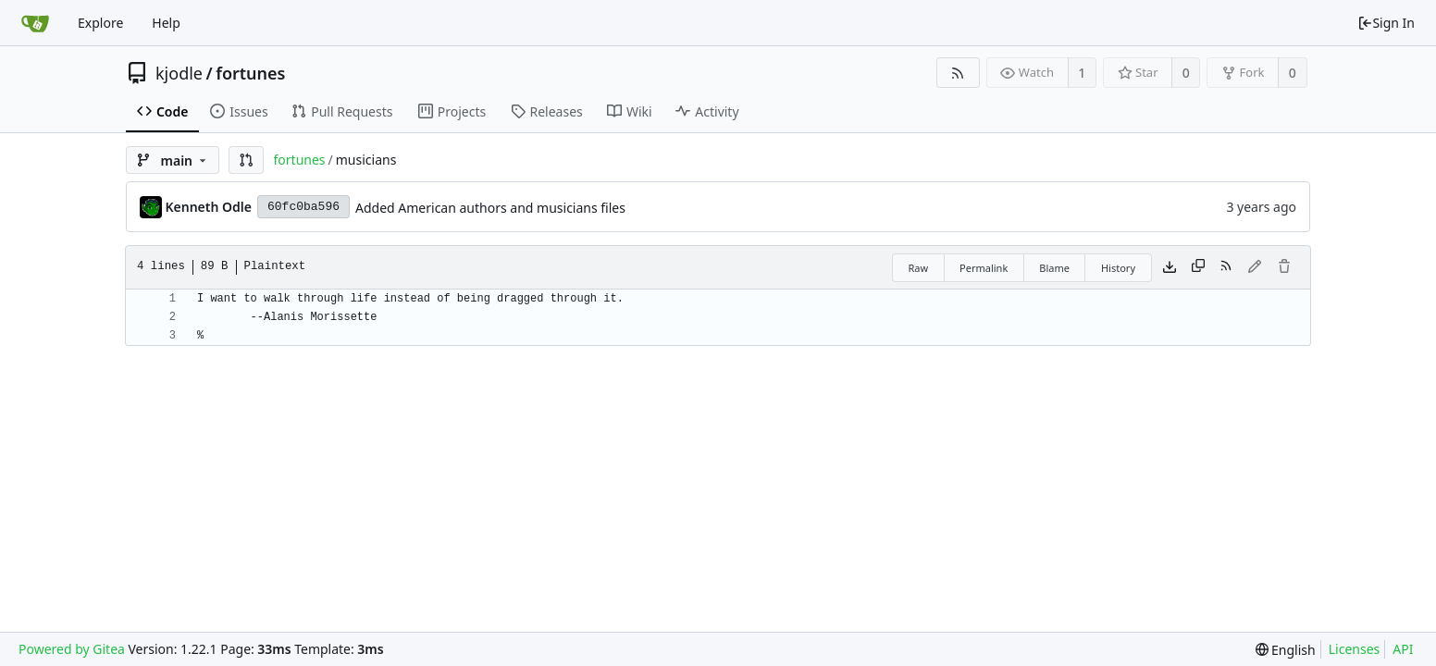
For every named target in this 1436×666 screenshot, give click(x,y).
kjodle (179, 73)
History (1118, 268)
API (1403, 649)
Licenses (1354, 649)
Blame (1054, 268)
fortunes (250, 73)
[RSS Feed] (958, 72)
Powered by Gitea (72, 649)
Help (166, 22)
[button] (246, 160)
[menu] (1286, 650)
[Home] (35, 23)
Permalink (983, 268)
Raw (918, 268)
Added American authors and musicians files (490, 207)
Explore (100, 22)
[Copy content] (1198, 267)
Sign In (1386, 22)
